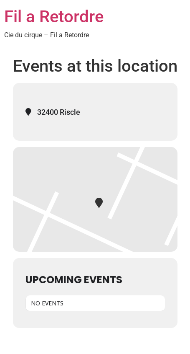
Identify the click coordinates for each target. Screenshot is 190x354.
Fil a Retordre (54, 16)
